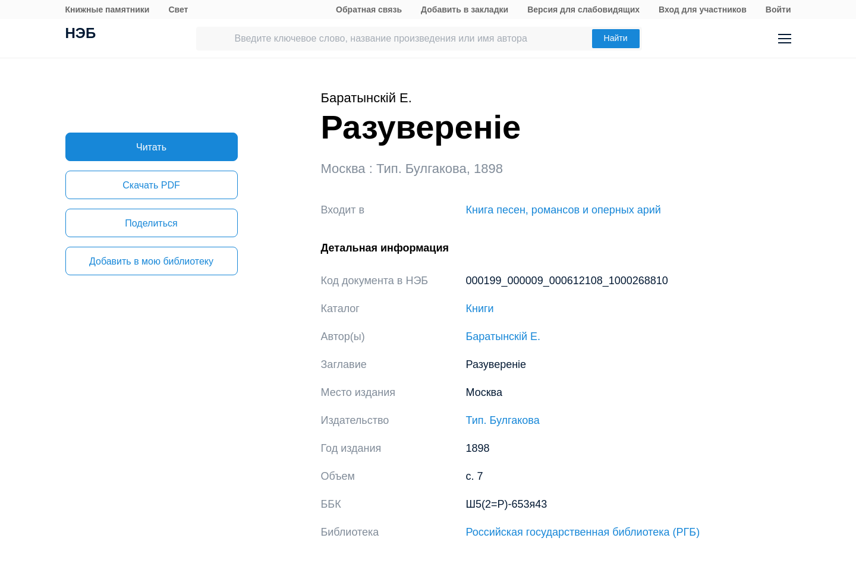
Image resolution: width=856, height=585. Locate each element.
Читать (151, 147)
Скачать (151, 185)
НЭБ (80, 34)
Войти (778, 9)
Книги (480, 308)
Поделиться (151, 223)
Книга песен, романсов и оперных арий (563, 210)
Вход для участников (703, 9)
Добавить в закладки (464, 9)
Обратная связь (369, 9)
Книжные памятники (107, 9)
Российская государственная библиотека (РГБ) (583, 532)
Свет (178, 9)
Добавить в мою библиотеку (151, 261)
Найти (616, 38)
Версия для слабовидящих (583, 9)
